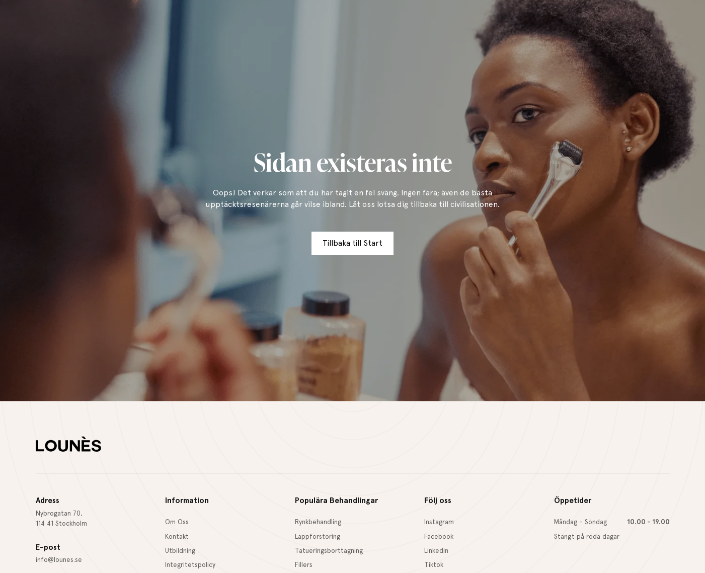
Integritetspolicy (190, 564)
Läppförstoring (317, 536)
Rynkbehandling (318, 522)
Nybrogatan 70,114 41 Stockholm (61, 518)
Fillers (303, 564)
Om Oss (177, 522)
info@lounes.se (59, 559)
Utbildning (180, 550)
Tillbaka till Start (352, 243)
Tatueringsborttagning (329, 550)
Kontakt (177, 536)
